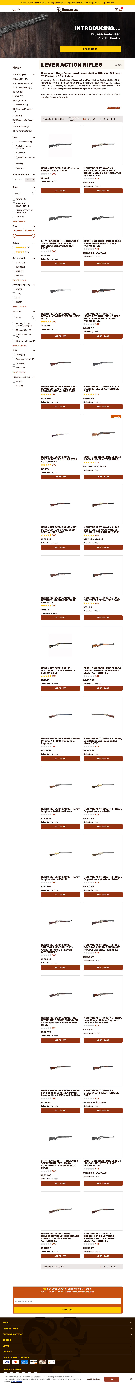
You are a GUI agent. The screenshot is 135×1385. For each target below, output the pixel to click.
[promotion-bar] (67, 2)
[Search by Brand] (24, 193)
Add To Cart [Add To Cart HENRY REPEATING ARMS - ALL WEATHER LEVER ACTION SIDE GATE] (103, 407)
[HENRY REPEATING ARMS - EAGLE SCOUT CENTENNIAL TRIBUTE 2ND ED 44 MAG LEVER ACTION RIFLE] (103, 145)
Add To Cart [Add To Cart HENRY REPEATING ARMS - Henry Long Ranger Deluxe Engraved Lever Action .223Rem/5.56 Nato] (60, 1110)
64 (89, 119)
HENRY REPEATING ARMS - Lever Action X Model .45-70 (60, 169)
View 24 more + (19, 345)
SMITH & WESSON (65, 83)
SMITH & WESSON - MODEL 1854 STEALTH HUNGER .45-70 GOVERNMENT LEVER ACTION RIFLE (59, 1164)
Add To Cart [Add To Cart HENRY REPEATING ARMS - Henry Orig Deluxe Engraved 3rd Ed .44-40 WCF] (103, 758)
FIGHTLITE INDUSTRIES (95, 83)
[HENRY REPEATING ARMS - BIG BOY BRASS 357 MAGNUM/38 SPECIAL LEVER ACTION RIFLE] (103, 504)
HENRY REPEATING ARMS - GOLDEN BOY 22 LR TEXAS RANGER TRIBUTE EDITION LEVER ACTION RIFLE (99, 1237)
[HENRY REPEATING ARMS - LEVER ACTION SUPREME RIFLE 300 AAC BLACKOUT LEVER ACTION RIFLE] (103, 291)
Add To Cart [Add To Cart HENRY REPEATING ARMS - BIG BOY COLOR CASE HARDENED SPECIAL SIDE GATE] (60, 547)
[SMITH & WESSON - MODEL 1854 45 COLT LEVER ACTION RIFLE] (103, 434)
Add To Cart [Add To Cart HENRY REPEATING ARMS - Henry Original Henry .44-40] (103, 827)
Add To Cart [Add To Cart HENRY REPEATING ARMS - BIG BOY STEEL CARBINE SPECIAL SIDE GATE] (60, 618)
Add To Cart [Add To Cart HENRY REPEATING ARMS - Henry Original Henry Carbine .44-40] (103, 895)
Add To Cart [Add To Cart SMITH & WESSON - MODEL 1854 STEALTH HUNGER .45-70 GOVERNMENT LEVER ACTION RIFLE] (60, 1183)
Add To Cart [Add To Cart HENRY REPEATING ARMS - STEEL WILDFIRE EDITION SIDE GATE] (103, 1110)
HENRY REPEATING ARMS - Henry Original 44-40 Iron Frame (60, 810)
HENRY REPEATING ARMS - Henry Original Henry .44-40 (103, 810)
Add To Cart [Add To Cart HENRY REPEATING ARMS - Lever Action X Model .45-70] (60, 191)
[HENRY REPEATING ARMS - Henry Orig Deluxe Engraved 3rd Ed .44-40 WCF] (103, 715)
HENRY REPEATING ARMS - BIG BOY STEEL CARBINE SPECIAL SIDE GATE (58, 600)
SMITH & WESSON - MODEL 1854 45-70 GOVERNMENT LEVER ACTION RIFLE (102, 243)
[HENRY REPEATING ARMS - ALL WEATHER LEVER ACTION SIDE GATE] (103, 363)
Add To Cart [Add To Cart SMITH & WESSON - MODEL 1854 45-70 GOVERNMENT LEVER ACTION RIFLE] (103, 263)
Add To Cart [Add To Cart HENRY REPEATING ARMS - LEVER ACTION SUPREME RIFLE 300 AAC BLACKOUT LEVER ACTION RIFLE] (103, 336)
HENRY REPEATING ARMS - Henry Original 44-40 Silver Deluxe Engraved (60, 740)
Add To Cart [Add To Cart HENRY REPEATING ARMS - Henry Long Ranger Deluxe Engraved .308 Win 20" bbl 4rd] (103, 1040)
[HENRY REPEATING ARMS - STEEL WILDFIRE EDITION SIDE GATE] (103, 1067)
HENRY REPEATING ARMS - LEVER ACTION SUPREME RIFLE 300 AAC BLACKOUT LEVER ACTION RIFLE (102, 317)
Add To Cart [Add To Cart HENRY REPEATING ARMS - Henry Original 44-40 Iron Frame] (60, 827)
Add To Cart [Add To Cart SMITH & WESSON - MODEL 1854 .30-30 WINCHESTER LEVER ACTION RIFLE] (103, 1183)
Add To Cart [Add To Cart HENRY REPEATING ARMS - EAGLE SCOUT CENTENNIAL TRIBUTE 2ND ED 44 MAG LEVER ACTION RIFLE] (103, 191)
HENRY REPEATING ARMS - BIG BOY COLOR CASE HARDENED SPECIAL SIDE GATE (58, 529)
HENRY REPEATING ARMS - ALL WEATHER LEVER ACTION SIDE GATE (101, 388)
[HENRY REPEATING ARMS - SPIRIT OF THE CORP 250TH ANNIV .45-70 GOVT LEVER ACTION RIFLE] (60, 922)
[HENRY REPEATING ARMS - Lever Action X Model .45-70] (60, 145)
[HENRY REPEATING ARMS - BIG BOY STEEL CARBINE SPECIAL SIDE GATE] (60, 575)
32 (84, 119)
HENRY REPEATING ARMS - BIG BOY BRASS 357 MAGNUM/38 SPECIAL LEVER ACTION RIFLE (101, 529)
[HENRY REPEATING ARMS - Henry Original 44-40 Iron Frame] (60, 786)
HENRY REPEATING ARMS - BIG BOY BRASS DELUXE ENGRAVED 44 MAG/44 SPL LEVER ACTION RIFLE (59, 1021)
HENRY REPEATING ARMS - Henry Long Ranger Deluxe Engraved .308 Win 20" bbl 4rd (103, 1020)
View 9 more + (19, 372)
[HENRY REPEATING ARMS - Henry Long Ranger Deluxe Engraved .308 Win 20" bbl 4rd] (103, 995)
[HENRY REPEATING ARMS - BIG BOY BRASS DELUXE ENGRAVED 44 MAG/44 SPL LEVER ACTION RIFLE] (60, 995)
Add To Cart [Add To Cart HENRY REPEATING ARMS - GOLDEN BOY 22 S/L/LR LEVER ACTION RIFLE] (60, 477)
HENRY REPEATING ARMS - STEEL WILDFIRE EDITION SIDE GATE (101, 1092)
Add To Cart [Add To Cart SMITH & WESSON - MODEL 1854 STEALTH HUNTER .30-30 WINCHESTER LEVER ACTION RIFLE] (60, 263)
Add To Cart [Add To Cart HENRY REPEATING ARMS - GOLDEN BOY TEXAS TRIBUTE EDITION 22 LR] (60, 688)
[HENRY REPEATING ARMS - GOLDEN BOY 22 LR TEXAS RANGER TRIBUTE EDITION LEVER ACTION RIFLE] (103, 1211)
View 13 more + (19, 280)
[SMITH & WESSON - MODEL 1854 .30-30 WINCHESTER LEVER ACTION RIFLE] (103, 1138)
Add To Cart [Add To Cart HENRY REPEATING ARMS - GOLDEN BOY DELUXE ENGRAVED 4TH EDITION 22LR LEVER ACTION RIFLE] (60, 1256)
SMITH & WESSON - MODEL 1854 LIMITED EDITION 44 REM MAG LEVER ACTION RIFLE (102, 670)
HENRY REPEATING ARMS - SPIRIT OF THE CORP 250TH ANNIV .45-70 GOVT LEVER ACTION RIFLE (57, 948)
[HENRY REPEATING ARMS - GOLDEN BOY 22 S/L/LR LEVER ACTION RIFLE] (60, 434)
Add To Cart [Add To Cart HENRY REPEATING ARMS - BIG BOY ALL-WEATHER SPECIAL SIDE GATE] (60, 336)
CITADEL (78, 83)
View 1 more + (19, 221)
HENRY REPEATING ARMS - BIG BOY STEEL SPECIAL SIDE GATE (102, 599)
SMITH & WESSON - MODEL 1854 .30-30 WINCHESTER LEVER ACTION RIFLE (102, 1163)
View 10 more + (19, 306)
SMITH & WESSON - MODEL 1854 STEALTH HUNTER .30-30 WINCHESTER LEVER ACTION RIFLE (59, 244)
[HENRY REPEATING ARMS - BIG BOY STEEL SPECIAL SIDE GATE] (103, 575)
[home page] (67, 9)
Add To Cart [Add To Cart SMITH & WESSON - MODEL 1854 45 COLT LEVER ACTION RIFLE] (103, 477)
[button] (14, 9)
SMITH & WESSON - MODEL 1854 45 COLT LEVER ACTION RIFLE (102, 458)
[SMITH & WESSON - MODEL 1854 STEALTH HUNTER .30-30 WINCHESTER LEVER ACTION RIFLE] (60, 218)
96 (94, 119)
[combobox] (18, 180)
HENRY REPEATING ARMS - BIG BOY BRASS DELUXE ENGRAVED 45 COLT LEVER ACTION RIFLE (102, 947)
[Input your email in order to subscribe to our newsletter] (67, 1301)
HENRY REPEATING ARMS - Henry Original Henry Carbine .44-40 (103, 878)
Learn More (90, 49)
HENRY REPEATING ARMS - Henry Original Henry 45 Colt (60, 878)
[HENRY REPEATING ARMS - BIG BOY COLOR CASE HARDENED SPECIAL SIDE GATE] (60, 504)
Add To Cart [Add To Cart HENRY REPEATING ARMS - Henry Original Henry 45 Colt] (60, 895)
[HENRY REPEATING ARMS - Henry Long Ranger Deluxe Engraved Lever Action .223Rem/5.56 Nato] (60, 1067)
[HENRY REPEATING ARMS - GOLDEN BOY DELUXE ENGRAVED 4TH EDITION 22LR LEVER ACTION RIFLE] (60, 1211)
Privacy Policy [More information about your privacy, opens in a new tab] (16, 1381)
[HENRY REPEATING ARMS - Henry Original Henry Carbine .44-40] (103, 854)
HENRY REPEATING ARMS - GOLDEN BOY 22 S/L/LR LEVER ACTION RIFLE (59, 459)
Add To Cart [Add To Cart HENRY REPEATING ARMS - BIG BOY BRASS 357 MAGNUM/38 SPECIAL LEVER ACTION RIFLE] (103, 547)
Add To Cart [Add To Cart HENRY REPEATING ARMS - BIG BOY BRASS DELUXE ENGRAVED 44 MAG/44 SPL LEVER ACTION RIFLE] (60, 1040)
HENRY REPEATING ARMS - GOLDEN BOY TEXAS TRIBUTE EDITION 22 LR (58, 670)
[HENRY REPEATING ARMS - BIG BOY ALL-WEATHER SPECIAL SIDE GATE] (60, 291)
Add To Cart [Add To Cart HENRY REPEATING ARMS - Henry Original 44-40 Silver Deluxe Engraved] (60, 758)
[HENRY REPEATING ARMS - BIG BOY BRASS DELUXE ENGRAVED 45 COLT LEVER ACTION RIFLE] (103, 922)
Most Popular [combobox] (113, 107)
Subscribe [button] (67, 1310)
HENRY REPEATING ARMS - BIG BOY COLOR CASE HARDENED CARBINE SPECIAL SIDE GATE (58, 388)
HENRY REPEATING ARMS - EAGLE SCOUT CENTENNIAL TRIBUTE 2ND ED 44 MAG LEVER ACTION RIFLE (102, 172)
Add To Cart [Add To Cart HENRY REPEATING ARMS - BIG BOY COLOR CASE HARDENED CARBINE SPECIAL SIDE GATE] (60, 407)
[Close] (131, 1379)
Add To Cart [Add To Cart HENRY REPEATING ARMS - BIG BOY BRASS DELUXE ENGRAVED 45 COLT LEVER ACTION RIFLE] (103, 967)
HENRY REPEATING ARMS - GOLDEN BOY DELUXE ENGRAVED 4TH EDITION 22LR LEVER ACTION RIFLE (60, 1237)
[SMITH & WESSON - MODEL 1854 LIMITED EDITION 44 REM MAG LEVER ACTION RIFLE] (103, 645)
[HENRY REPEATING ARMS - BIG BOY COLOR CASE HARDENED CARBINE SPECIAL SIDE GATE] (60, 363)
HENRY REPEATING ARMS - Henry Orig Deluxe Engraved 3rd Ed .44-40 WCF (103, 740)
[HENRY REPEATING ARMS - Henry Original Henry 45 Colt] (60, 854)
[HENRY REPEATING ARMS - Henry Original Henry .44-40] (103, 786)
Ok (112, 1379)
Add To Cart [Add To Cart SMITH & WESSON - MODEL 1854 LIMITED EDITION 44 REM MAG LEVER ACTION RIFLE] (103, 688)
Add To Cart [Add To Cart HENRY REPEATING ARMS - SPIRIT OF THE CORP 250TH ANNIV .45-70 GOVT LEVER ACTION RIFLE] (60, 967)
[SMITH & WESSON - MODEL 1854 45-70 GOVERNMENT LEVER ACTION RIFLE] (103, 218)
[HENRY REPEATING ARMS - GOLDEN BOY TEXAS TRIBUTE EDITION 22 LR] (60, 645)
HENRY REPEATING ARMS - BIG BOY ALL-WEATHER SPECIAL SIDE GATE (60, 316)
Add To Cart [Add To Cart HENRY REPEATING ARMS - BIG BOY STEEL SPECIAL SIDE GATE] (103, 618)
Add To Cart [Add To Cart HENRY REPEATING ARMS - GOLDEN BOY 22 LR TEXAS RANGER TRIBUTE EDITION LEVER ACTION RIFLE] (103, 1256)
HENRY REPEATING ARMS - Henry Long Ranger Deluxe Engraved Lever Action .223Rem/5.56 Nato (60, 1092)
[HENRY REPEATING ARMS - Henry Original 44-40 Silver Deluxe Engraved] (60, 715)
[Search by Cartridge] (24, 317)
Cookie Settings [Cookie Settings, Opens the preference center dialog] (93, 1379)
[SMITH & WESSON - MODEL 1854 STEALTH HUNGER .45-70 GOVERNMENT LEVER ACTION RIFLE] (60, 1138)
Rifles (46, 97)
